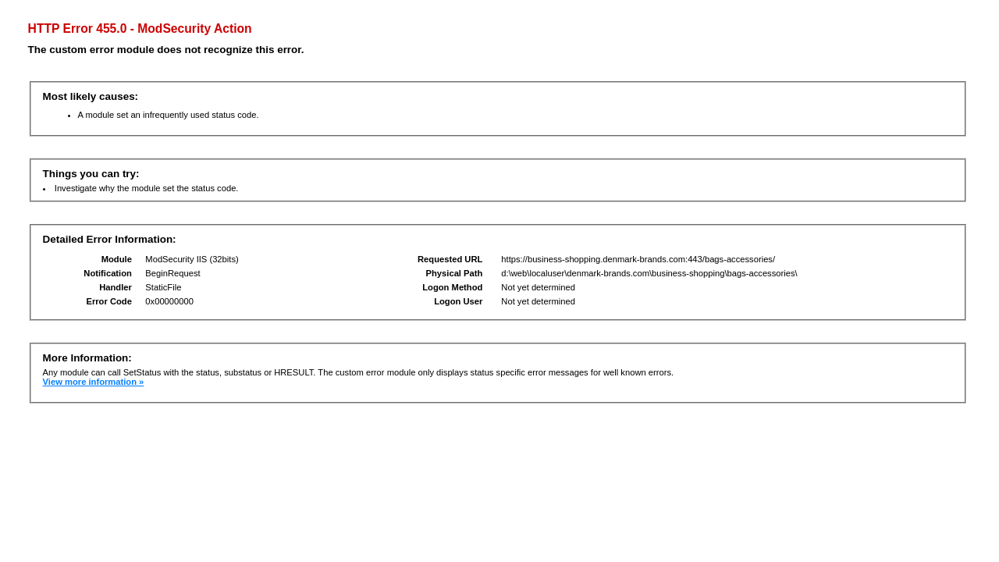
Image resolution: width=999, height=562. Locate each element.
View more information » (93, 381)
